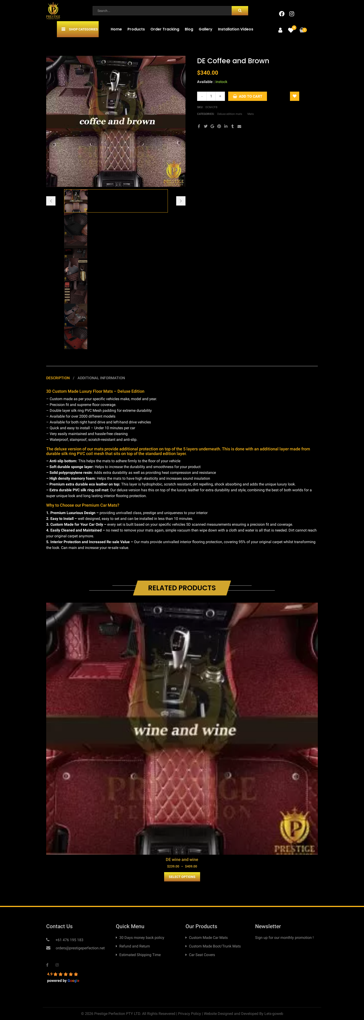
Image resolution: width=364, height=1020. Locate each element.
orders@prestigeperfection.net (80, 948)
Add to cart (250, 96)
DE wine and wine (182, 859)
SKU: (200, 107)
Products (136, 29)
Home (116, 29)
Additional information (101, 378)
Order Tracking (164, 29)
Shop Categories (83, 29)
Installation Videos (235, 29)
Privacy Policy (189, 1013)
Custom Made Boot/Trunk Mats (215, 946)
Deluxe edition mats (229, 114)
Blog (189, 29)
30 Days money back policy (141, 937)
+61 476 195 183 (69, 940)
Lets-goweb (273, 1013)
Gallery (205, 29)
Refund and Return (134, 946)
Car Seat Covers (202, 955)
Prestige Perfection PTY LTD (117, 1013)
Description (58, 378)
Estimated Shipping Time (140, 955)
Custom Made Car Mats (208, 937)
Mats (250, 114)
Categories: (206, 114)
